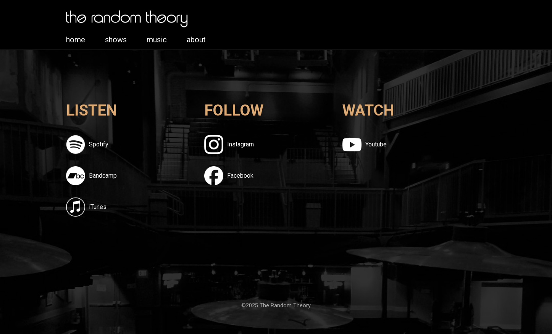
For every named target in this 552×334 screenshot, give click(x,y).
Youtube (376, 144)
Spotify (98, 144)
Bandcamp (103, 175)
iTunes (98, 206)
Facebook (240, 175)
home (75, 39)
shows (116, 39)
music (157, 39)
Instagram (240, 144)
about (196, 39)
